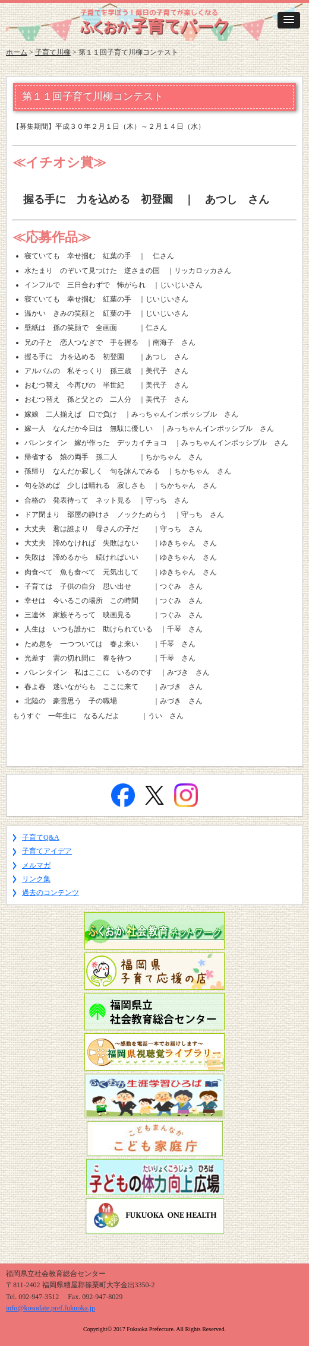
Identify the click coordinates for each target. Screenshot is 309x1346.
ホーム (16, 52)
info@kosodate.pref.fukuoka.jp (50, 1308)
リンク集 (36, 879)
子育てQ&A (40, 837)
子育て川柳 (53, 52)
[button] (289, 20)
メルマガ (36, 865)
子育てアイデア (47, 851)
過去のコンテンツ (50, 892)
